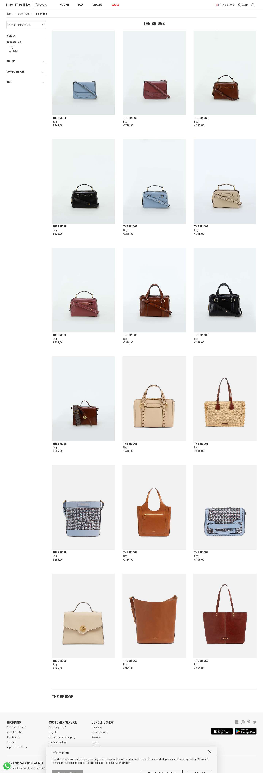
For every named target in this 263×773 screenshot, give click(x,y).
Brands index (13, 737)
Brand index (23, 13)
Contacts (97, 747)
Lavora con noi (100, 732)
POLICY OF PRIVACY (64, 763)
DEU (134, 768)
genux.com (117, 768)
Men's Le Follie (14, 732)
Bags (12, 47)
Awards (96, 737)
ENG (130, 768)
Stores (95, 742)
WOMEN (11, 35)
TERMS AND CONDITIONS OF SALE (24, 763)
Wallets (13, 51)
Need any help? (57, 727)
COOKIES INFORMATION (99, 763)
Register (53, 732)
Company (97, 727)
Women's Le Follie (16, 727)
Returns (53, 747)
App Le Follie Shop (16, 747)
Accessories (13, 42)
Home (9, 13)
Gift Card (11, 742)
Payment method (58, 742)
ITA (125, 768)
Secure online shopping (62, 737)
